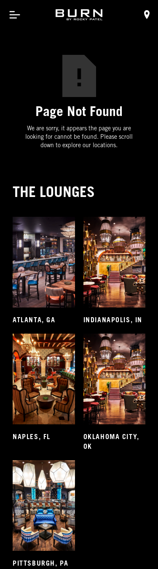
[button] (14, 14)
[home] (79, 14)
